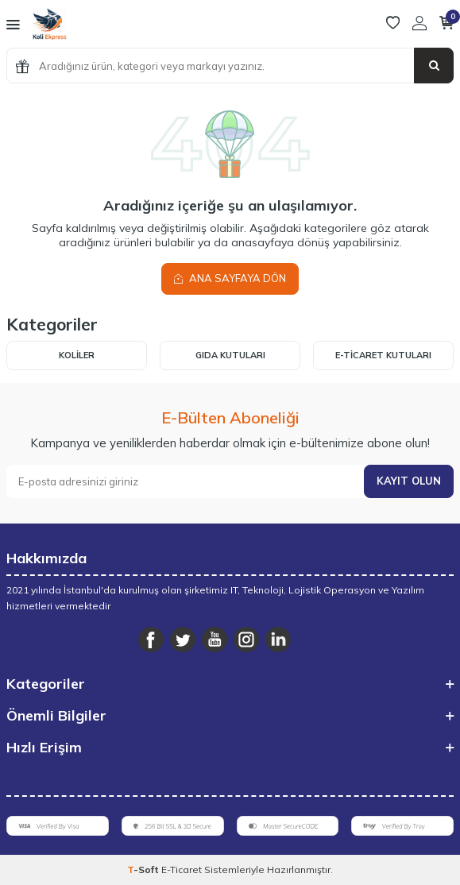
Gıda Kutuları (230, 355)
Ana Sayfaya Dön (230, 278)
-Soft (144, 869)
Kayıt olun (409, 480)
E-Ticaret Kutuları (383, 355)
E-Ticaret (181, 869)
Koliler (77, 355)
